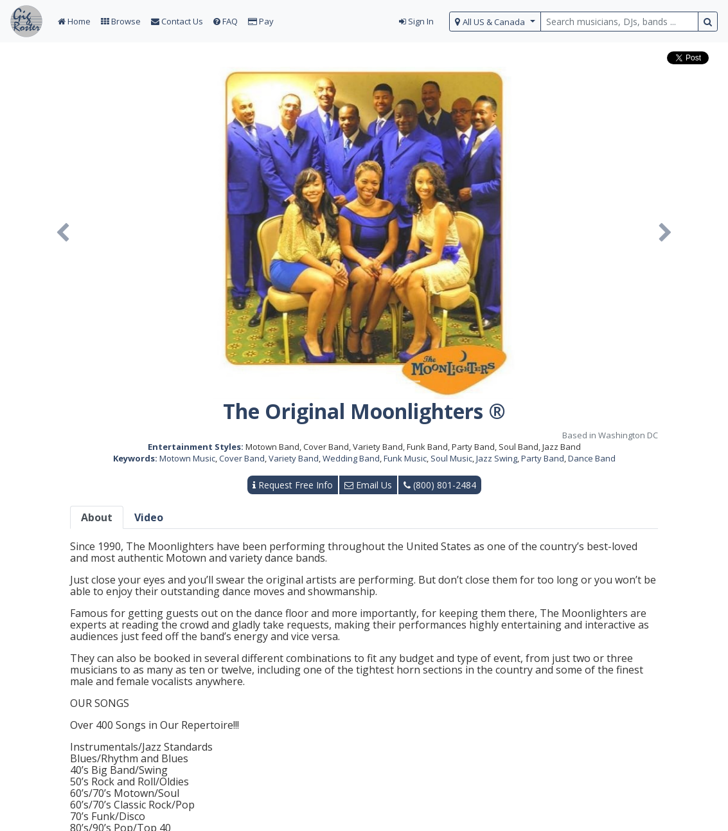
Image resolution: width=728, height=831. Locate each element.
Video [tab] (148, 517)
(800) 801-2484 (440, 485)
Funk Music (405, 458)
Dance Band (592, 458)
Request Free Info (293, 485)
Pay (261, 21)
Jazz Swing (496, 458)
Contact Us (177, 21)
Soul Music (451, 458)
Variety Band (294, 458)
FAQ (225, 21)
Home (74, 21)
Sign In (416, 21)
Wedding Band (351, 458)
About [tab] (96, 517)
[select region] (495, 21)
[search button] (708, 21)
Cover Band (242, 458)
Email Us (368, 485)
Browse (121, 21)
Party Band (542, 458)
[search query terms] (619, 21)
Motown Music (187, 458)
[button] (63, 233)
